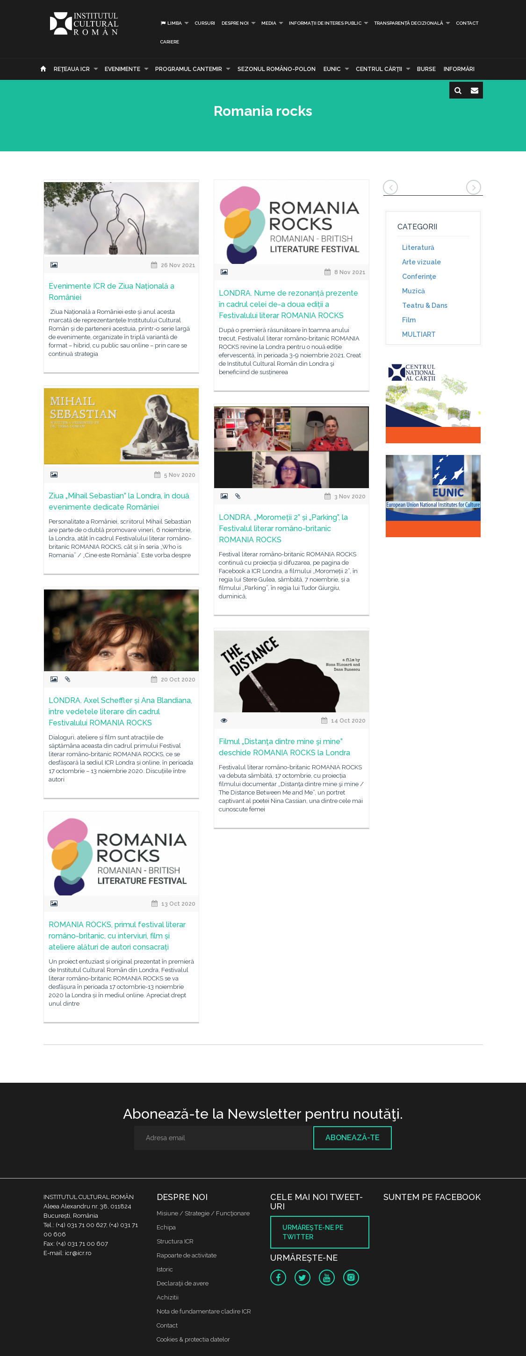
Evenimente (122, 69)
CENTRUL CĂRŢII (379, 69)
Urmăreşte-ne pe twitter (312, 1232)
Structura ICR (175, 1241)
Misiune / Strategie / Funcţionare (203, 1213)
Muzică (413, 291)
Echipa (166, 1227)
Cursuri (205, 23)
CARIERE (169, 41)
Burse (426, 69)
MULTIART (419, 334)
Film (409, 320)
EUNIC (332, 69)
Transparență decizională (408, 23)
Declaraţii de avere (183, 1283)
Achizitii (168, 1297)
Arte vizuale (421, 262)
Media (268, 23)
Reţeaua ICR (72, 69)
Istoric (165, 1269)
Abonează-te (352, 1137)
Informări (459, 69)
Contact (467, 23)
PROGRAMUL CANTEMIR (188, 69)
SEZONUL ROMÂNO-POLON (277, 69)
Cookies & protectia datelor (193, 1339)
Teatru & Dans (424, 305)
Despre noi (235, 23)
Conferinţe (419, 276)
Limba (171, 23)
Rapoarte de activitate (186, 1255)
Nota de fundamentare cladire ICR (204, 1311)
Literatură (418, 247)
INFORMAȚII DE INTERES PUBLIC (325, 23)
